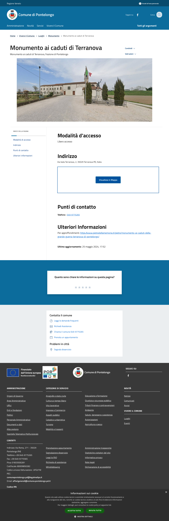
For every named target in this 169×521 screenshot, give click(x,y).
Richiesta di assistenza (56, 462)
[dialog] (84, 505)
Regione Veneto (14, 3)
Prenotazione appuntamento (59, 448)
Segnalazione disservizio (57, 452)
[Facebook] (135, 14)
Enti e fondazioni (14, 410)
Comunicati (129, 400)
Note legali (90, 462)
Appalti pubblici (53, 415)
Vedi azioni (131, 54)
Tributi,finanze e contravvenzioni (99, 405)
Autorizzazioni (91, 419)
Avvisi (127, 405)
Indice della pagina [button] (20, 131)
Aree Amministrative (16, 400)
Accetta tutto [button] (74, 511)
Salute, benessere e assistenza (98, 414)
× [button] (166, 492)
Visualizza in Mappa (108, 179)
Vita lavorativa (52, 405)
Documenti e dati (14, 424)
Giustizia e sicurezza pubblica (98, 400)
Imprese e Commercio (55, 410)
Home (12, 35)
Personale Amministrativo (18, 419)
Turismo (49, 424)
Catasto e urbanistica (55, 419)
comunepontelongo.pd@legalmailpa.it (24, 477)
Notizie (127, 396)
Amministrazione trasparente (98, 448)
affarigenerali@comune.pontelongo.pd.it (32, 481)
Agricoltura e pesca (93, 424)
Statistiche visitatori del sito (97, 452)
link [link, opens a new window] (110, 505)
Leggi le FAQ (51, 457)
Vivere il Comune (27, 35)
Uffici (9, 405)
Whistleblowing (53, 467)
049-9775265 (73, 214)
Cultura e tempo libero (56, 400)
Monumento (53, 35)
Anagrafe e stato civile (56, 396)
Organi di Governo (15, 396)
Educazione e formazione (96, 395)
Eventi (127, 423)
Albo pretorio (12, 429)
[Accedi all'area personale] (148, 3)
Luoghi (41, 35)
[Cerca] (159, 14)
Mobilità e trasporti (54, 429)
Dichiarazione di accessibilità (98, 467)
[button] (84, 516)
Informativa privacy (93, 457)
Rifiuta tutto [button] (95, 510)
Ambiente (89, 410)
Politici (10, 415)
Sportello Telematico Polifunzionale (22, 434)
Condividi (130, 48)
